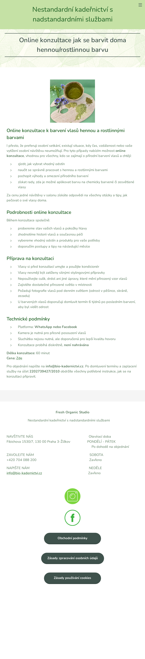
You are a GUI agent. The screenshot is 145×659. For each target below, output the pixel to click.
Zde (19, 358)
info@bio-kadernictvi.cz (24, 473)
